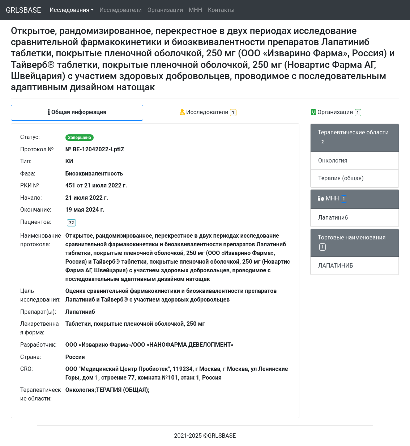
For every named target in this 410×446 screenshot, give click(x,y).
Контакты (221, 10)
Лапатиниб (333, 217)
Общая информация (77, 112)
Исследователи (120, 10)
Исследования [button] (69, 10)
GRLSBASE (23, 10)
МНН (195, 10)
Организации (165, 10)
